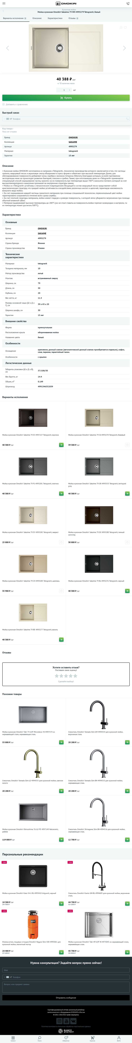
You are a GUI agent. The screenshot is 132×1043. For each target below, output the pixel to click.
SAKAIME (73, 142)
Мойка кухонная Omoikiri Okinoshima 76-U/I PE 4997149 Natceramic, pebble (30, 830)
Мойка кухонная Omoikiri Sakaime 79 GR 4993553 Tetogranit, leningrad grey (97, 484)
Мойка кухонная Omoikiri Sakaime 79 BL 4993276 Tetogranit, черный (96, 581)
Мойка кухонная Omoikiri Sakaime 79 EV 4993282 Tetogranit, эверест (30, 532)
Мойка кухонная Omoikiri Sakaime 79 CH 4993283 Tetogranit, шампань (31, 581)
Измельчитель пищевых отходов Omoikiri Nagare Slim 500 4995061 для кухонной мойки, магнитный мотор (31, 943)
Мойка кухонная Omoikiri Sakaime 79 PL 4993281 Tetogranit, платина (30, 483)
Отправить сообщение (66, 997)
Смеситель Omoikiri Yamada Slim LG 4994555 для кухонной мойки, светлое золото (32, 781)
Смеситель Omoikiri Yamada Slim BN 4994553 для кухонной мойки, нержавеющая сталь (95, 781)
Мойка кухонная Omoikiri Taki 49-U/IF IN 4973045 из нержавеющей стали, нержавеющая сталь (98, 943)
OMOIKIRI (73, 137)
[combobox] (7, 119)
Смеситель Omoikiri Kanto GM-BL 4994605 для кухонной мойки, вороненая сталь (99, 894)
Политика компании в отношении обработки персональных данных (66, 1026)
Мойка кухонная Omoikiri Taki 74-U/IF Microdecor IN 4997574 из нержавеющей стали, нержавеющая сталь (28, 733)
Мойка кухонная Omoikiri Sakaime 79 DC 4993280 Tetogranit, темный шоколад (96, 533)
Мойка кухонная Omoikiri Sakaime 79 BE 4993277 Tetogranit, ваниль (30, 629)
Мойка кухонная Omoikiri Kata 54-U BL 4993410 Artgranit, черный (29, 893)
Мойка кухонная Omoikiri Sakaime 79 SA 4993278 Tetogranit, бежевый (96, 435)
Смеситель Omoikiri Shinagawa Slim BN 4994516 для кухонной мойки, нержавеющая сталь (96, 830)
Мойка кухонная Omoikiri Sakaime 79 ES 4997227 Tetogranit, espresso (30, 435)
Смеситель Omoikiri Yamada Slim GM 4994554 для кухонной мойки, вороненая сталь (95, 733)
